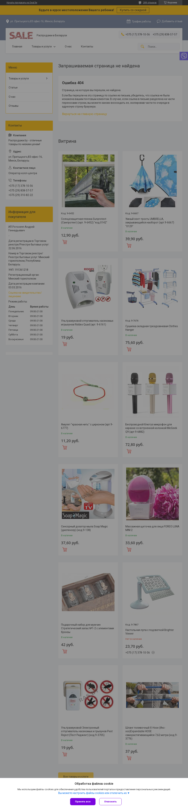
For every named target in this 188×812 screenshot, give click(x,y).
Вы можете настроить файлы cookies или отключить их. (92, 792)
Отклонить (110, 801)
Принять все (83, 801)
